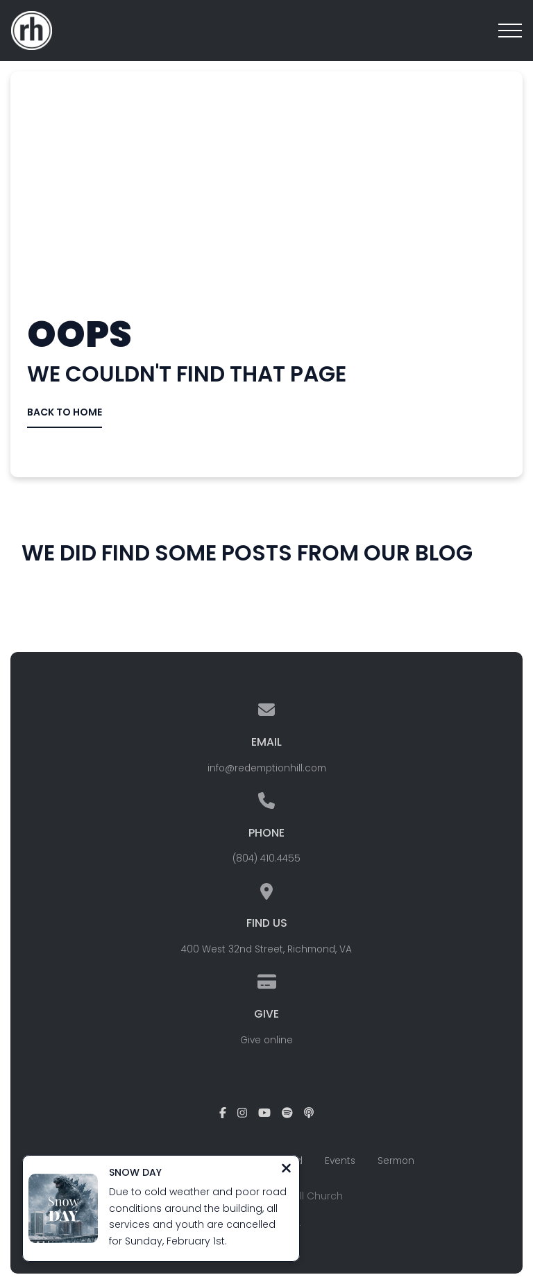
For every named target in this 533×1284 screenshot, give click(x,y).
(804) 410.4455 (266, 858)
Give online (266, 1040)
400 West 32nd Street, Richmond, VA (266, 949)
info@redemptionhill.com (267, 768)
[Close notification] (286, 1170)
